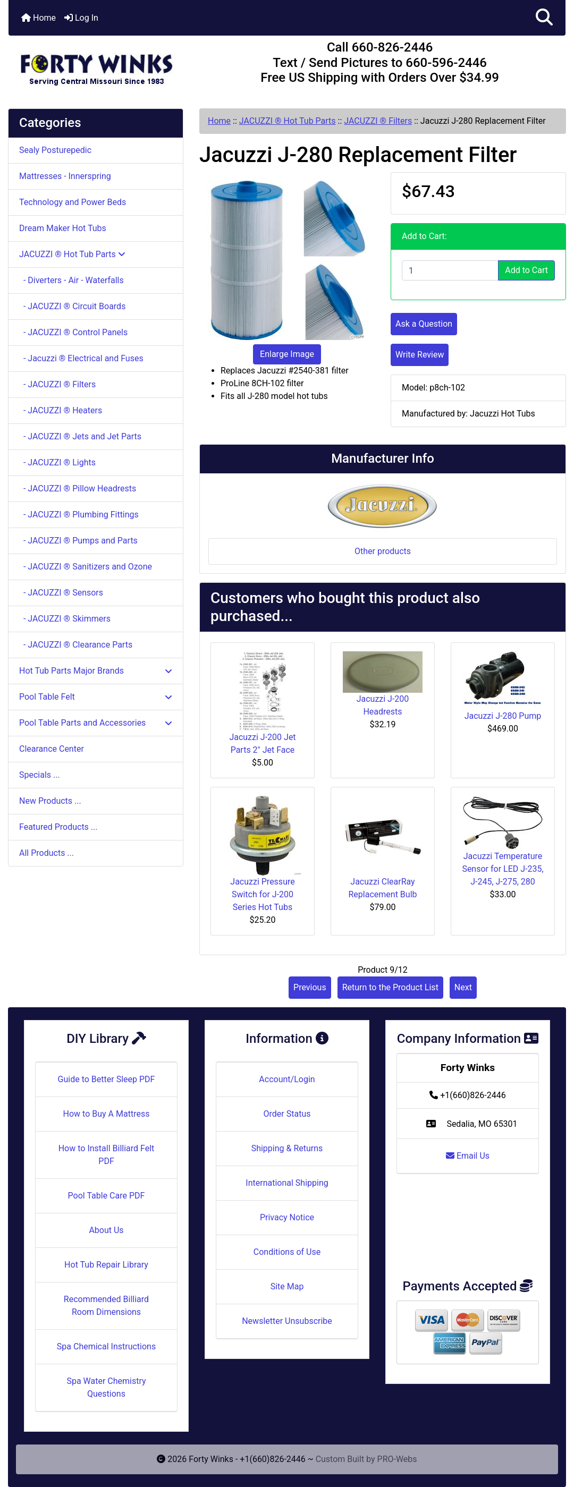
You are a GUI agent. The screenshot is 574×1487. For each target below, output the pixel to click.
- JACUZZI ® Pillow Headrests (77, 488)
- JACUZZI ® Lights (57, 462)
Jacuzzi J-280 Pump (503, 716)
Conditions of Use (287, 1252)
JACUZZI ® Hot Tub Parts (287, 121)
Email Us (467, 1156)
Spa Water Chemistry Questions (106, 1387)
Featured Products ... (58, 827)
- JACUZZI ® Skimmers (65, 619)
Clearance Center (51, 749)
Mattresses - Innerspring (65, 176)
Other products (382, 551)
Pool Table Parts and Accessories (95, 723)
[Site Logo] (101, 64)
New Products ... (50, 801)
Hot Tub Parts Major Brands (95, 671)
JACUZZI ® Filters (378, 121)
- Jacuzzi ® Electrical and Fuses (81, 358)
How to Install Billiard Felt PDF (106, 1154)
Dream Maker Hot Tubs (62, 228)
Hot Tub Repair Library (106, 1265)
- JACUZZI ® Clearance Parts (75, 645)
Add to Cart (526, 270)
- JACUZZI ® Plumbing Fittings (79, 514)
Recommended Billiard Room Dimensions (106, 1305)
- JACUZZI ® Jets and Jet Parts (80, 436)
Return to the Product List (390, 987)
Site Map (287, 1286)
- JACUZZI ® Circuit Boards (72, 306)
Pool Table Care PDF (106, 1196)
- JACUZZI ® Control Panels (73, 332)
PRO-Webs (397, 1459)
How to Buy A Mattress (106, 1114)
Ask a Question (423, 324)
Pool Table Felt (95, 697)
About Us (106, 1230)
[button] (544, 17)
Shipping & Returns (287, 1148)
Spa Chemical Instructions (106, 1346)
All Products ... (46, 853)
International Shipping (287, 1183)
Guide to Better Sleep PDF (106, 1079)
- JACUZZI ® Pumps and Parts (78, 541)
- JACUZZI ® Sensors (61, 593)
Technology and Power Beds (72, 202)
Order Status (287, 1114)
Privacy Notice (287, 1217)
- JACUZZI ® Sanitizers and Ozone (85, 567)
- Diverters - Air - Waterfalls (71, 280)
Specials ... (39, 775)
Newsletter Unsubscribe (287, 1321)
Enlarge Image (287, 354)
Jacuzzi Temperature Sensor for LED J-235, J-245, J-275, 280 (502, 869)
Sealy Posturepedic (55, 150)
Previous (309, 987)
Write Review (419, 355)
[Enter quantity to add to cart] (450, 270)
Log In (81, 18)
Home (38, 18)
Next (463, 987)
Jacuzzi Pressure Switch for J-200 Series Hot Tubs (262, 894)
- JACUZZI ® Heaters (60, 410)
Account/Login (287, 1079)
